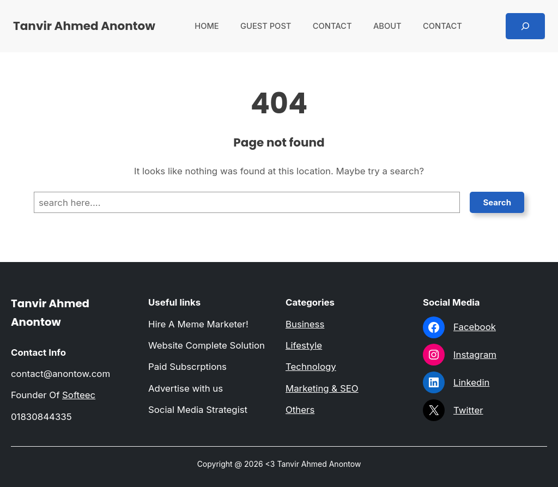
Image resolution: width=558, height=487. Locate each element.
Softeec (78, 394)
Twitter (468, 410)
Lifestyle (304, 345)
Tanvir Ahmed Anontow (84, 25)
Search (497, 202)
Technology (311, 366)
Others (300, 409)
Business (305, 324)
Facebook (474, 326)
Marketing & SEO (322, 388)
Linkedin (471, 382)
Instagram (474, 354)
